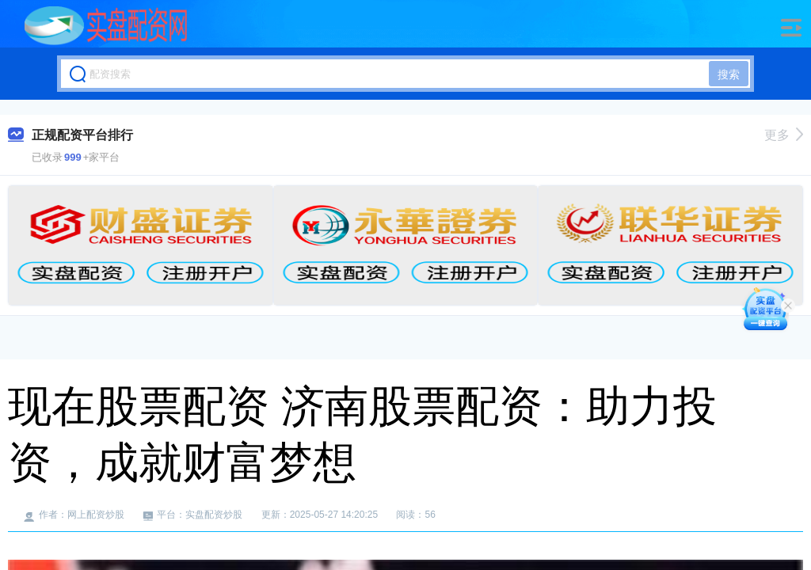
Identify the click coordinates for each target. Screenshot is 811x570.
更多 (783, 135)
